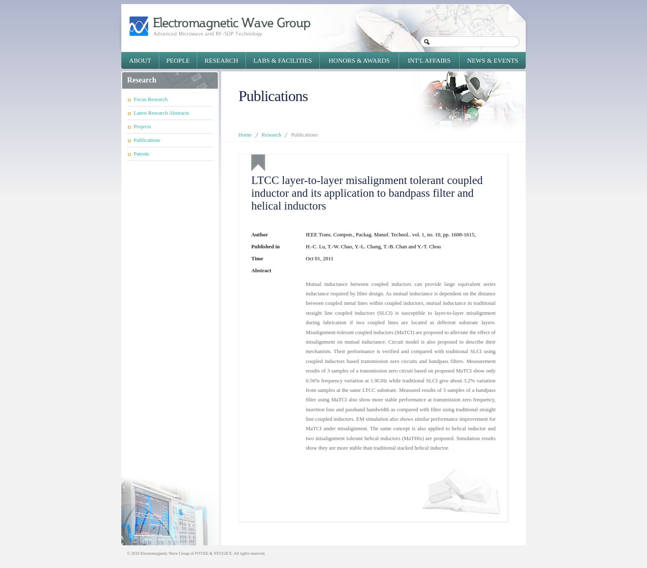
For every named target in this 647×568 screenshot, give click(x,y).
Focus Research (151, 99)
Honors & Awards (359, 60)
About (140, 60)
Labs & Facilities (282, 60)
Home (245, 135)
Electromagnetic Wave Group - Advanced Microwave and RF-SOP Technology (220, 26)
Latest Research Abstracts (161, 113)
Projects (142, 126)
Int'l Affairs (429, 60)
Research (221, 60)
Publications (147, 140)
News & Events (492, 60)
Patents (141, 154)
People (178, 60)
